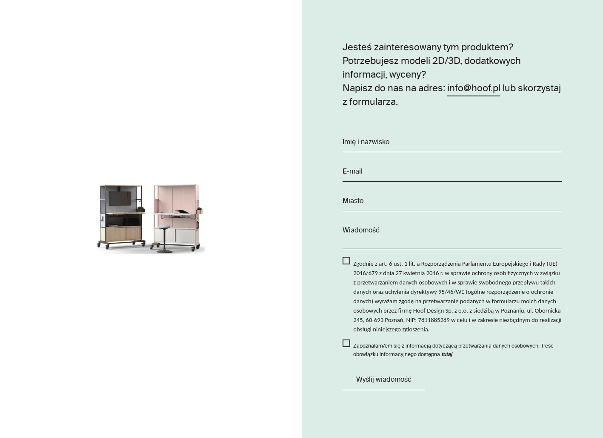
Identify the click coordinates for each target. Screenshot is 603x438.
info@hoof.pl (473, 88)
